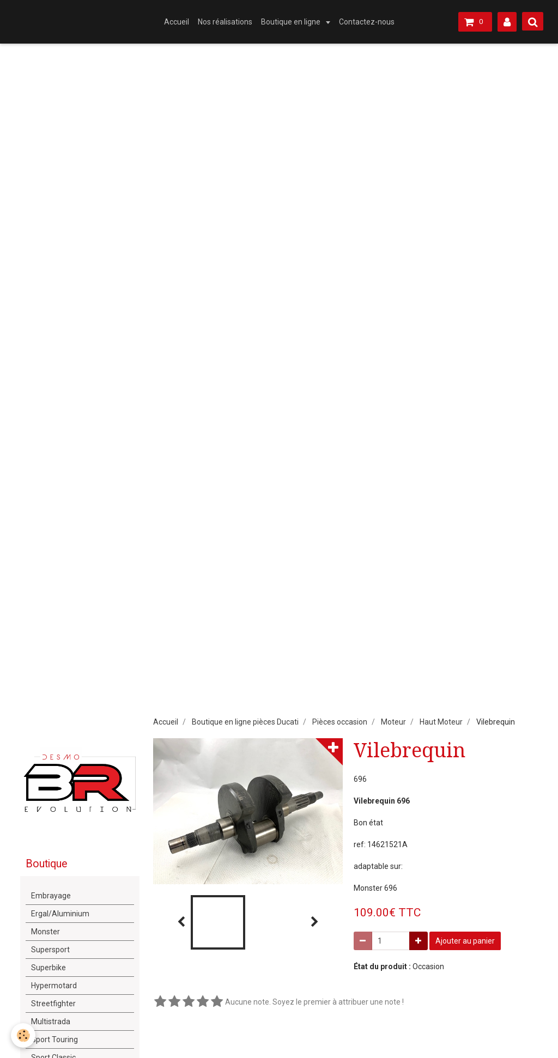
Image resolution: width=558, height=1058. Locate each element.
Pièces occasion (339, 722)
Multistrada (50, 1021)
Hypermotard (54, 985)
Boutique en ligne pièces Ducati (245, 722)
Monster (45, 931)
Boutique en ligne (291, 21)
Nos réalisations (225, 21)
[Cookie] (23, 1035)
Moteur (393, 722)
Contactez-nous (367, 21)
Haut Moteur (441, 722)
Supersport (50, 949)
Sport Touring (54, 1039)
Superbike (48, 967)
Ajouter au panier (465, 941)
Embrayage (51, 895)
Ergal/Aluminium (60, 913)
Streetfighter (53, 1003)
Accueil (176, 21)
